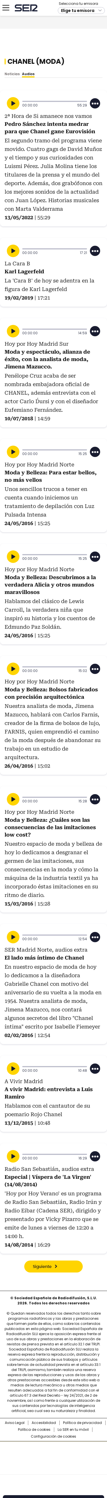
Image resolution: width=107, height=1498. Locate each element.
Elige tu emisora (77, 40)
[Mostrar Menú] (5, 37)
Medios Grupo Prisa (53, 1468)
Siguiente (42, 1267)
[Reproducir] (13, 103)
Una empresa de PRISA (53, 1454)
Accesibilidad (44, 1423)
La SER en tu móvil (73, 1429)
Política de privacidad (82, 1423)
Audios (28, 73)
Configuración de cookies (53, 1436)
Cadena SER (26, 37)
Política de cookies (34, 1429)
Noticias (12, 73)
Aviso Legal (15, 1423)
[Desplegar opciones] (95, 103)
